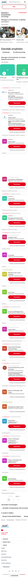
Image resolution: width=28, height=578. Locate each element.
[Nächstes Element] (24, 36)
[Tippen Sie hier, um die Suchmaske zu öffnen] (15, 2)
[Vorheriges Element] (4, 36)
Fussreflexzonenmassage (19, 52)
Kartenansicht (14, 575)
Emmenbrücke (10, 520)
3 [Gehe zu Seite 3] (18, 499)
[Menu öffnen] (24, 1)
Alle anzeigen (4, 24)
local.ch (3, 520)
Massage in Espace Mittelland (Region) (11, 516)
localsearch (22, 574)
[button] (14, 99)
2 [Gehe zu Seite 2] (13, 499)
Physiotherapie (6, 52)
